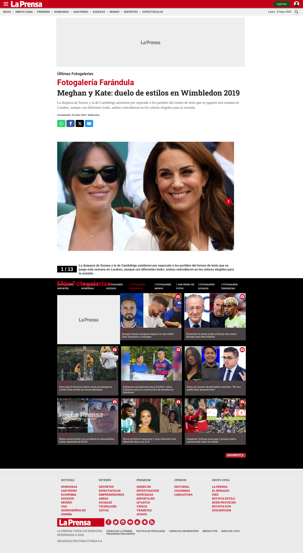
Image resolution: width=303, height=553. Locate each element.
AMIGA (103, 498)
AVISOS (142, 514)
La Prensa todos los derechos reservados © (79, 533)
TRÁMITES (144, 510)
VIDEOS (142, 506)
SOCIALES (105, 502)
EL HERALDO (220, 490)
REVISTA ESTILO (223, 498)
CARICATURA (183, 494)
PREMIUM (144, 480)
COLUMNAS (182, 490)
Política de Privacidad (150, 531)
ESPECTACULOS (110, 490)
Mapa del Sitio (230, 531)
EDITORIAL (181, 487)
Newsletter (210, 531)
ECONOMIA (68, 494)
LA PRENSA (220, 487)
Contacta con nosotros (184, 531)
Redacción (94, 114)
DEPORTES (106, 487)
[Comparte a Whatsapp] (61, 123)
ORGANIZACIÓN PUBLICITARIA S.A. (80, 541)
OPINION (180, 480)
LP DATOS (143, 502)
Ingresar (282, 4)
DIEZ (215, 494)
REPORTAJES (146, 498)
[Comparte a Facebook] (70, 123)
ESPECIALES (145, 494)
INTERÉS (105, 480)
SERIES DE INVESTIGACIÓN (148, 488)
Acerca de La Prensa (119, 531)
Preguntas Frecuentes (120, 534)
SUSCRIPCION (221, 510)
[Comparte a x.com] (80, 123)
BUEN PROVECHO (224, 502)
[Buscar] (296, 12)
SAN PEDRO (69, 490)
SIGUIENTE (234, 455)
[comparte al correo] (89, 123)
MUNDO (66, 502)
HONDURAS (69, 487)
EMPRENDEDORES (111, 494)
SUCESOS (67, 498)
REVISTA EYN (221, 506)
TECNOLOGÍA (108, 506)
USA (64, 506)
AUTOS (104, 510)
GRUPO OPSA (221, 480)
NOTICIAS (67, 480)
